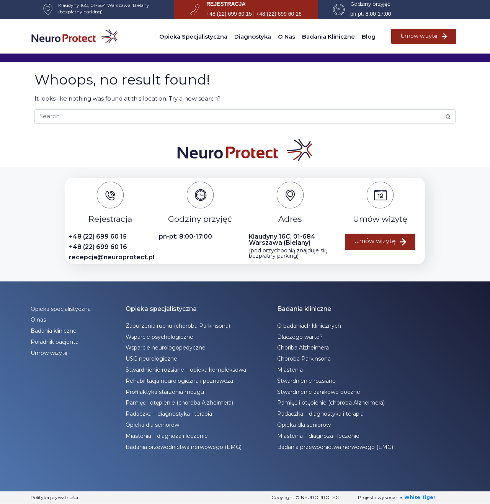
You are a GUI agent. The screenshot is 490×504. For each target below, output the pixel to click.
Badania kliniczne (328, 36)
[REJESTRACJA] (195, 9)
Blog (369, 36)
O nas (286, 36)
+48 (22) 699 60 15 (98, 236)
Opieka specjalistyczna (193, 36)
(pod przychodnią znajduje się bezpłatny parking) (288, 253)
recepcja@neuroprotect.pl (111, 257)
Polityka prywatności (54, 497)
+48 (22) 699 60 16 (98, 246)
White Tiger (420, 497)
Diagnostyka (252, 36)
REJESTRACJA (226, 4)
